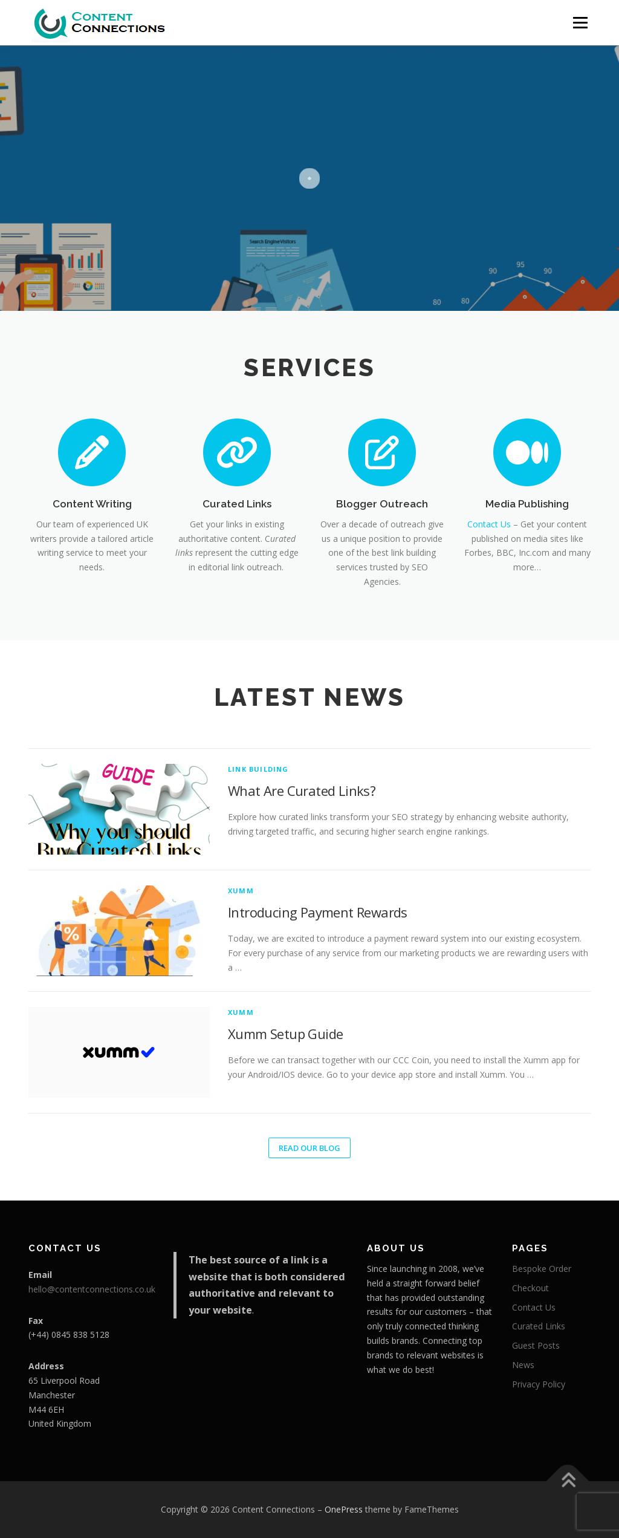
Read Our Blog (309, 1147)
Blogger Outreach (382, 504)
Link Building (258, 769)
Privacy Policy (538, 1384)
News (523, 1364)
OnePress (344, 1509)
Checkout (530, 1288)
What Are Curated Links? (301, 790)
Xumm (241, 890)
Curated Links (237, 504)
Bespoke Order (541, 1268)
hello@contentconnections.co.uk (91, 1289)
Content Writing (92, 504)
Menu (580, 22)
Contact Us (489, 524)
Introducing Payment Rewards (317, 912)
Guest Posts (536, 1345)
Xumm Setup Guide (285, 1034)
